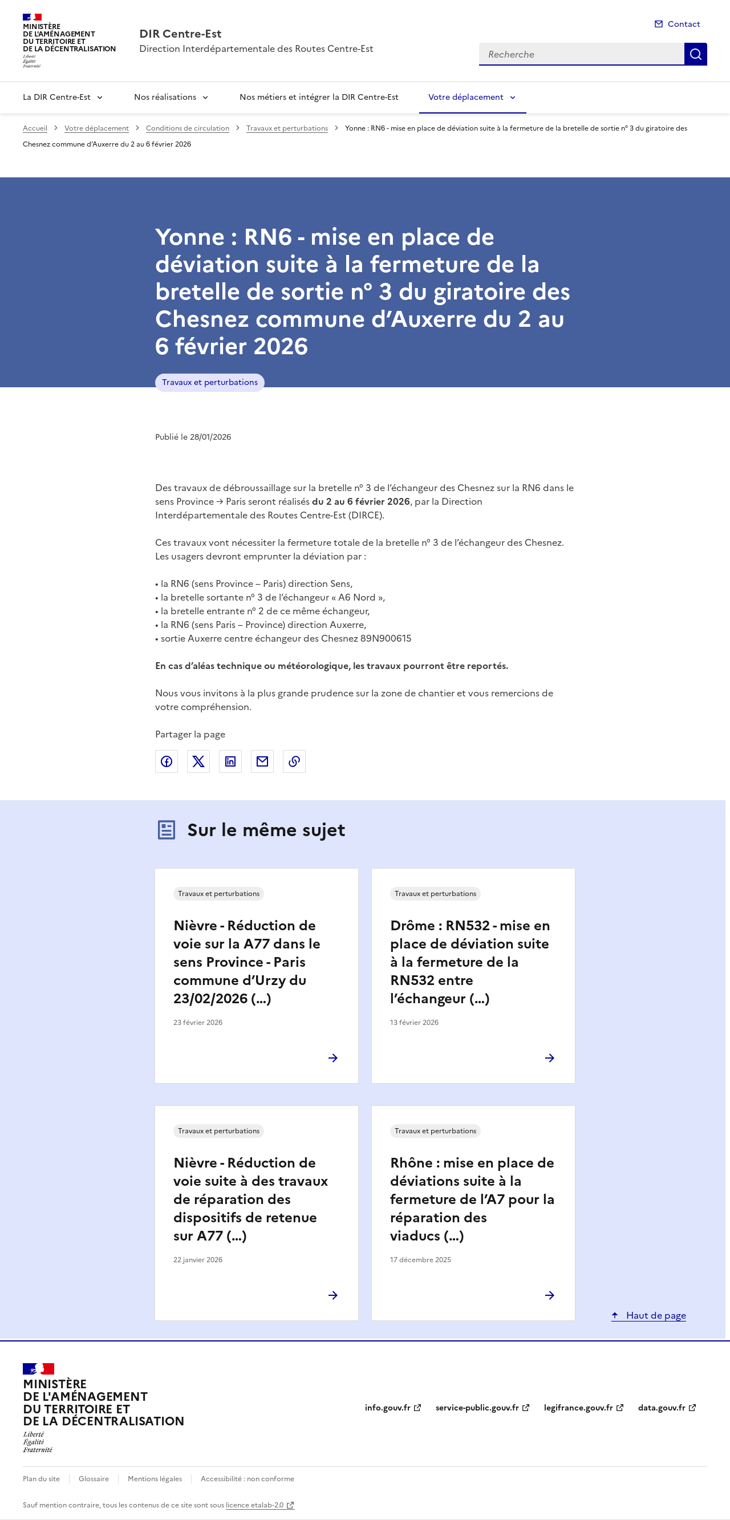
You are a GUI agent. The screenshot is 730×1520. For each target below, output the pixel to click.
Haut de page (655, 1315)
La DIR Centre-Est (57, 97)
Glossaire (94, 1479)
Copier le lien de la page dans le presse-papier (294, 761)
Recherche (695, 54)
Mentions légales (155, 1479)
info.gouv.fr (388, 1408)
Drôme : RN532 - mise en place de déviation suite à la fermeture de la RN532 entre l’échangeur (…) (470, 962)
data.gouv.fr (662, 1408)
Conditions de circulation (187, 128)
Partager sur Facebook (166, 761)
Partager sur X (198, 761)
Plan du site (41, 1479)
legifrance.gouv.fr (578, 1408)
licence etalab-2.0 (254, 1505)
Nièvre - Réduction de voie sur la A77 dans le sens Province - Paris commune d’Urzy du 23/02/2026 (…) (247, 962)
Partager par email (262, 761)
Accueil (35, 128)
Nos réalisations (165, 97)
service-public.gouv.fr (477, 1408)
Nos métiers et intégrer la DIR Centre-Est (319, 97)
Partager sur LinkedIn (230, 761)
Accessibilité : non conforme (247, 1479)
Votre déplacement (466, 97)
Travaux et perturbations (287, 128)
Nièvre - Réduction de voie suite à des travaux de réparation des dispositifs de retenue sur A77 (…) (250, 1199)
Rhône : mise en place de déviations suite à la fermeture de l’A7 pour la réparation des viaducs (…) (472, 1199)
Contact (684, 24)
